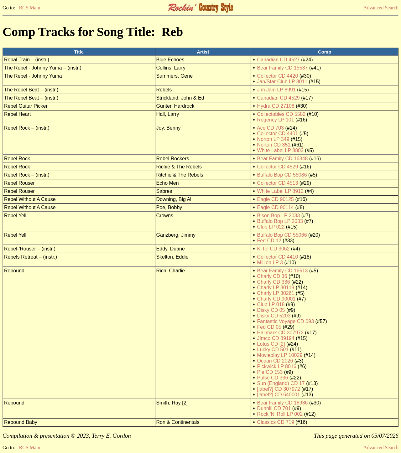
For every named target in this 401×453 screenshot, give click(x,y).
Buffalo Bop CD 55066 (282, 235)
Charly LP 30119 (275, 287)
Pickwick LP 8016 (276, 366)
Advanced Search (380, 7)
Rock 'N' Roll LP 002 (280, 414)
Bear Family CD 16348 (282, 158)
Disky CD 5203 (274, 315)
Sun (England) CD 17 (281, 383)
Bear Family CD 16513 (282, 270)
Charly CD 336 (273, 282)
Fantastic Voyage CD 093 (285, 321)
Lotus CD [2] (271, 344)
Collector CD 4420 (277, 76)
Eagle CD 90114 (275, 207)
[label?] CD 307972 (278, 389)
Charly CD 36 (272, 276)
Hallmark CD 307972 (280, 332)
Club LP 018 (271, 304)
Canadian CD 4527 (278, 59)
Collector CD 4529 (277, 166)
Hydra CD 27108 (275, 106)
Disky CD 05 (271, 310)
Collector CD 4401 (277, 133)
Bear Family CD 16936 (282, 402)
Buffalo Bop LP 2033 (280, 221)
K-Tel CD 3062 (273, 248)
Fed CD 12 (269, 240)
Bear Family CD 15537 (282, 67)
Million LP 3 (270, 262)
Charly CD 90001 (276, 298)
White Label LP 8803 (280, 150)
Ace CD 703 (270, 128)
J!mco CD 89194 (275, 338)
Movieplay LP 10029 (280, 355)
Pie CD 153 (270, 372)
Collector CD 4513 (277, 183)
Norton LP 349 (273, 139)
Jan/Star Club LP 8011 (282, 81)
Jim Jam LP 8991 (276, 89)
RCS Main (29, 7)
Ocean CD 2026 (275, 360)
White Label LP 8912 (280, 191)
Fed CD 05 (269, 327)
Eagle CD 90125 (275, 199)
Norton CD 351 (274, 144)
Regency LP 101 (275, 119)
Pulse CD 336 (272, 377)
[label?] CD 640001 (278, 394)
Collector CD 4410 (277, 257)
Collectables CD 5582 (281, 114)
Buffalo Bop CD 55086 (282, 175)
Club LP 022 (271, 226)
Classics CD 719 (275, 422)
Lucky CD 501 (273, 349)
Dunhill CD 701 (274, 408)
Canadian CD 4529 (278, 97)
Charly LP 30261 (275, 293)
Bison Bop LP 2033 (278, 215)
